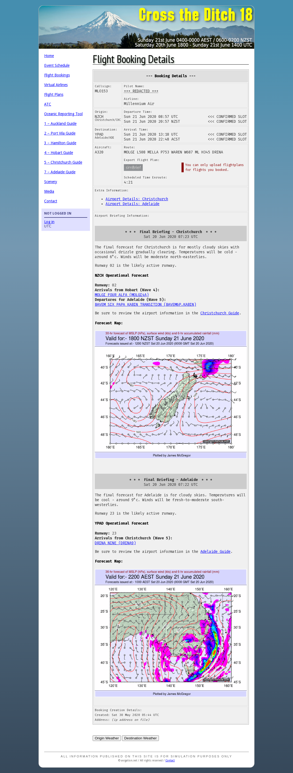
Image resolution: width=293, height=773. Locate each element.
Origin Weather (107, 738)
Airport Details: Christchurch (137, 199)
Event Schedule (56, 65)
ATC (47, 104)
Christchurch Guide (219, 313)
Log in (49, 222)
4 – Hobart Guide (58, 152)
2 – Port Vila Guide (59, 133)
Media (49, 191)
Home (49, 56)
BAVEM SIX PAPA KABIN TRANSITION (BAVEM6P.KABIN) (145, 304)
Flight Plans (53, 94)
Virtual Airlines (56, 85)
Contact (50, 201)
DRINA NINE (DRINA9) (115, 543)
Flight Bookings (57, 75)
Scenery (50, 182)
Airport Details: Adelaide (132, 204)
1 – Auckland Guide (60, 123)
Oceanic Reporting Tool (63, 114)
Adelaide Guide (215, 551)
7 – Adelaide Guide (59, 172)
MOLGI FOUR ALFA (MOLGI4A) (122, 295)
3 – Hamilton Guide (60, 143)
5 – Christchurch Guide (63, 162)
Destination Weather (140, 738)
